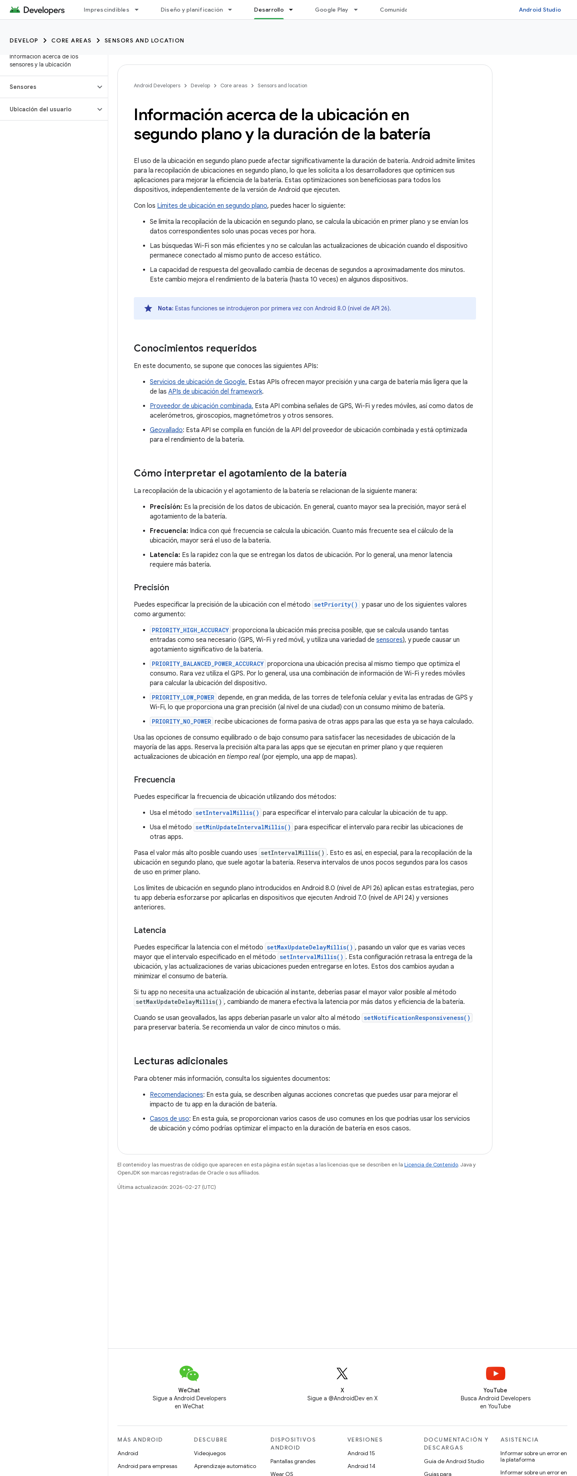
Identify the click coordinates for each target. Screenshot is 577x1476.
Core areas (71, 40)
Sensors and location (145, 40)
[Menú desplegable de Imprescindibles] (140, 9)
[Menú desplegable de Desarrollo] (294, 9)
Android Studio (540, 9)
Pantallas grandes (292, 1461)
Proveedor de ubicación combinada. (201, 406)
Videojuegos (210, 1453)
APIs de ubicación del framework (215, 392)
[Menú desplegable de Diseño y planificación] (233, 9)
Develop (24, 40)
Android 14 (361, 1466)
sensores (389, 640)
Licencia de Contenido (431, 1164)
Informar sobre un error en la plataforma (533, 1456)
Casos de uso (169, 1119)
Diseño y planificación (192, 9)
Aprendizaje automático (225, 1466)
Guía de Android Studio (454, 1461)
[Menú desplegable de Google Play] (359, 9)
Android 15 (361, 1453)
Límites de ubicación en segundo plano (212, 206)
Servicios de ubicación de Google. (198, 382)
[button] (47, 86)
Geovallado (166, 430)
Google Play (332, 9)
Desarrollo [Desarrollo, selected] (269, 9)
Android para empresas (147, 1466)
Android (127, 1453)
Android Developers (157, 85)
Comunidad (396, 9)
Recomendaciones (176, 1095)
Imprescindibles (106, 9)
